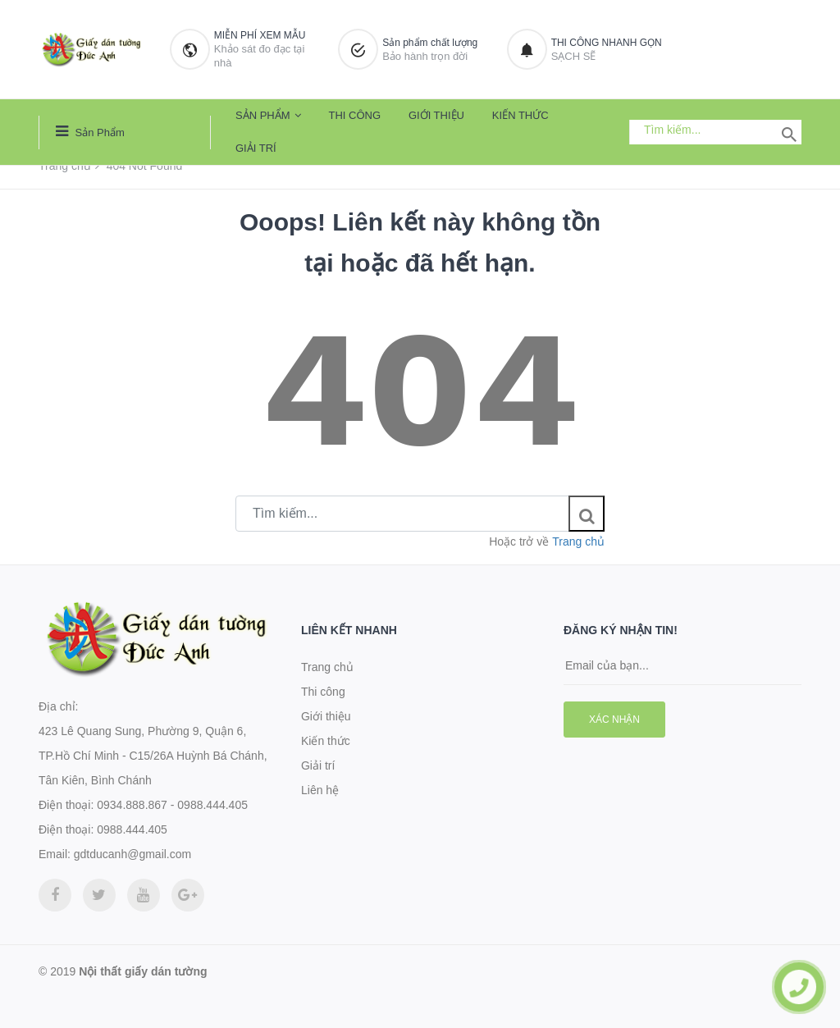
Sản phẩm (90, 131)
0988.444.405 (132, 829)
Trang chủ (65, 165)
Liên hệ (320, 790)
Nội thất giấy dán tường (143, 971)
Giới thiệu (436, 115)
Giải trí (255, 148)
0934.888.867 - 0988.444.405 (172, 804)
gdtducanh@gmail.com (132, 854)
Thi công (354, 115)
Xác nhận (614, 719)
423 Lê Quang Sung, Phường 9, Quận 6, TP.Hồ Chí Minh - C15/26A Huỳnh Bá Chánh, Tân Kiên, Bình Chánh (153, 755)
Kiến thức (520, 115)
